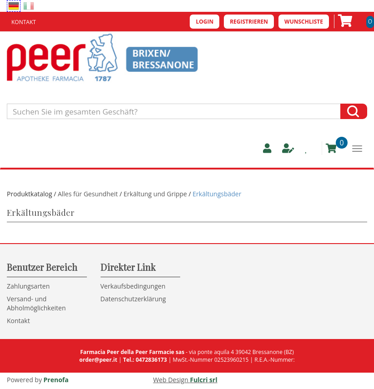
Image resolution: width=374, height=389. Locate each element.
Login (204, 21)
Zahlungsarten (28, 286)
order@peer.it (98, 360)
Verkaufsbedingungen (133, 286)
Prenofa (56, 379)
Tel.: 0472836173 (145, 360)
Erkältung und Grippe (155, 194)
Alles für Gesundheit (89, 194)
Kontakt (23, 22)
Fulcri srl (203, 379)
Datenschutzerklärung (133, 298)
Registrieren (249, 21)
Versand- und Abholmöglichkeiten (36, 303)
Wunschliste (303, 21)
